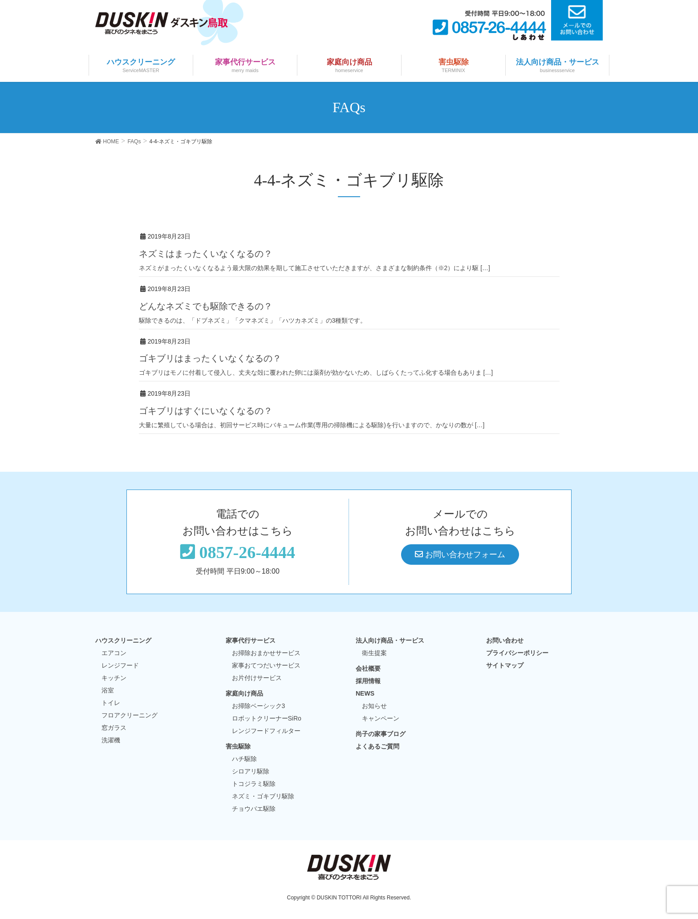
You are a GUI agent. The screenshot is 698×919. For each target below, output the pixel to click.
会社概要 (368, 668)
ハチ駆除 (244, 758)
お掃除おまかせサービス (266, 652)
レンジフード (120, 665)
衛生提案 (374, 652)
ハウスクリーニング (123, 640)
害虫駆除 (238, 746)
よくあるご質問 (377, 746)
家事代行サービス (251, 640)
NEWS (365, 693)
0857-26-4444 (237, 552)
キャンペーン (380, 718)
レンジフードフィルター (266, 730)
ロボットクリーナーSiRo (266, 718)
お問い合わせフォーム (460, 554)
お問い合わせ (505, 640)
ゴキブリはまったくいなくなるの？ (210, 358)
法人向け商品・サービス (390, 640)
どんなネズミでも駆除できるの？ (205, 306)
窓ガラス (113, 727)
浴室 (107, 690)
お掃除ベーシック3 (258, 705)
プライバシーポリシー (517, 652)
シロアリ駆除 (250, 771)
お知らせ (374, 705)
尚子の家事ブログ (381, 733)
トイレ (110, 702)
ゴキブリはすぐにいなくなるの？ (205, 411)
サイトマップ (505, 665)
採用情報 (368, 680)
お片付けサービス (257, 677)
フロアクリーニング (129, 715)
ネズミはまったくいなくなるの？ (205, 254)
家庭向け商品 (244, 693)
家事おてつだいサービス (266, 665)
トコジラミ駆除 (254, 783)
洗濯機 (110, 740)
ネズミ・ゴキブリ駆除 (263, 796)
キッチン (113, 677)
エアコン (113, 652)
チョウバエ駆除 (254, 808)
